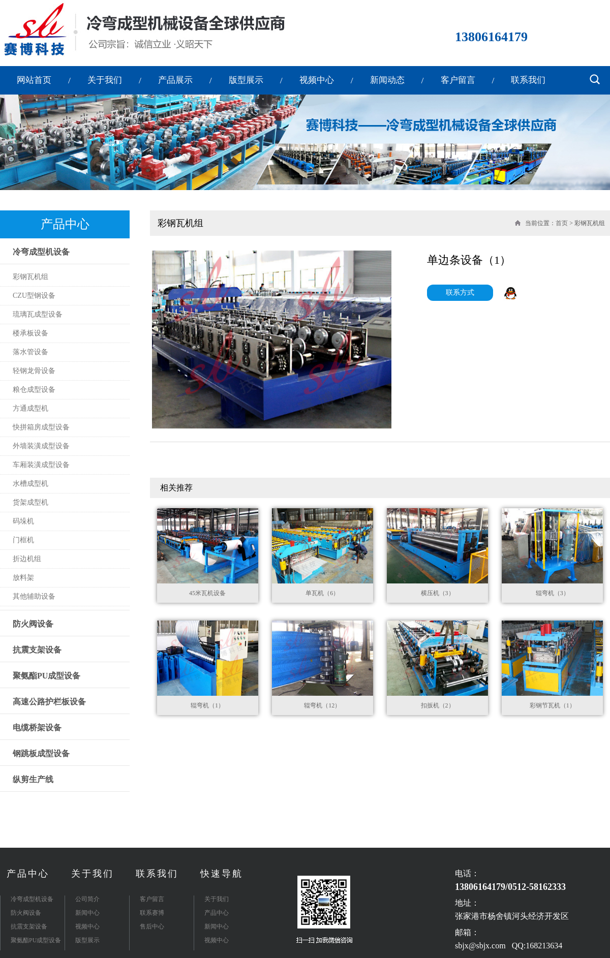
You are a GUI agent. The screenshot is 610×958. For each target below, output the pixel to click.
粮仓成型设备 (34, 389)
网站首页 (34, 80)
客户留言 (458, 80)
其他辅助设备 (34, 596)
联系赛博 (152, 912)
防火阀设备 (33, 624)
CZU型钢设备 (34, 295)
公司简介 (87, 899)
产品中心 (28, 874)
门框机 (23, 540)
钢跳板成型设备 (41, 753)
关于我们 (104, 80)
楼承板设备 (30, 333)
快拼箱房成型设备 (41, 427)
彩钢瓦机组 (30, 277)
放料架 (23, 577)
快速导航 (221, 874)
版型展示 (246, 80)
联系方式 (460, 292)
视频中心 (316, 80)
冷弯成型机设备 (41, 252)
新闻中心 (87, 912)
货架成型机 (30, 502)
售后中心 (152, 926)
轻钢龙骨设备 (34, 371)
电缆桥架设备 (37, 727)
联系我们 (528, 80)
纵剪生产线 (33, 779)
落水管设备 (30, 352)
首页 (562, 223)
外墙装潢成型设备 (41, 446)
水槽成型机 (30, 483)
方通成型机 (30, 408)
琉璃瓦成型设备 (38, 314)
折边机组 (27, 559)
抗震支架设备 (37, 649)
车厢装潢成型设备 (41, 465)
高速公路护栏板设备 (49, 701)
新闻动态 (387, 80)
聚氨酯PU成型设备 (46, 675)
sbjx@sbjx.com (480, 945)
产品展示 (175, 80)
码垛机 (23, 521)
